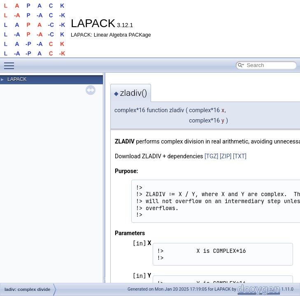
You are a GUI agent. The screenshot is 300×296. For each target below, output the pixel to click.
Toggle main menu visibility (11, 62)
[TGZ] (212, 156)
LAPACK (16, 79)
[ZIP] (225, 156)
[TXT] (240, 156)
